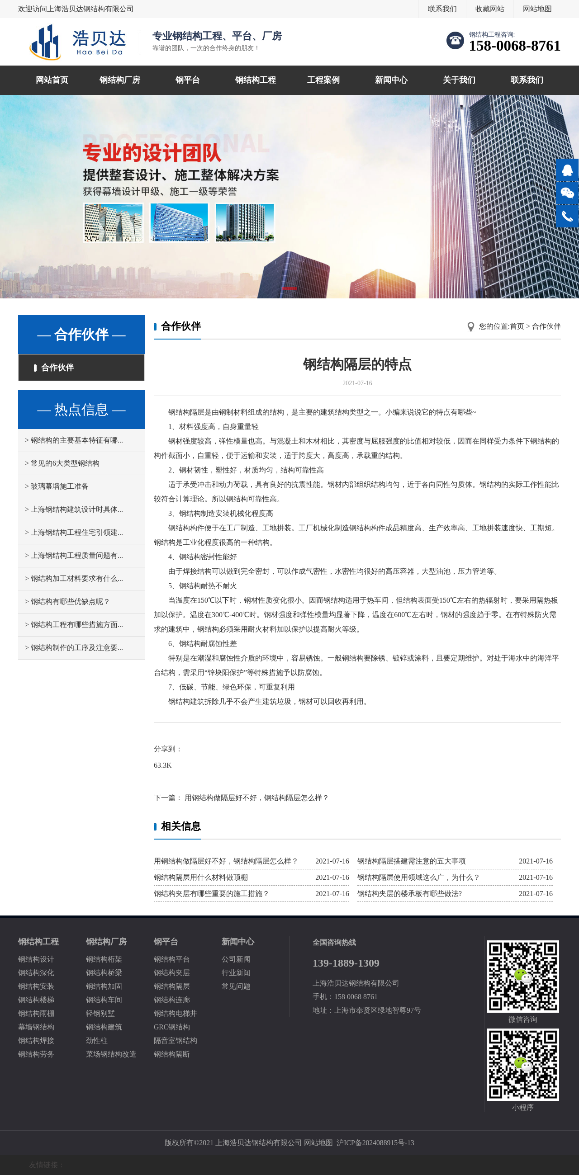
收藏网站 (489, 9)
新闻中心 (391, 80)
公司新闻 (236, 959)
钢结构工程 (255, 80)
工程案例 (323, 80)
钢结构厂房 (120, 80)
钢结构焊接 (36, 1040)
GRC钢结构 (172, 1027)
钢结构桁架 (104, 959)
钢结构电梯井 (175, 1013)
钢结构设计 (36, 959)
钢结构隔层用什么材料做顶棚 (201, 877)
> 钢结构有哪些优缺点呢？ (67, 602)
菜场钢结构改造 (111, 1054)
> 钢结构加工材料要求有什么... (74, 579)
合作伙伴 (54, 368)
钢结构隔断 (172, 1054)
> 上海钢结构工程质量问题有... (74, 556)
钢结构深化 (36, 973)
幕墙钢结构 (36, 1027)
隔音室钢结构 (175, 1040)
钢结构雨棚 (36, 1013)
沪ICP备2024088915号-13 (375, 1143)
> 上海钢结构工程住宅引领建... (74, 533)
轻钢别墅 (100, 1013)
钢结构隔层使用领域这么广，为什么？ (418, 877)
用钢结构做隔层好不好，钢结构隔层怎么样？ (256, 798)
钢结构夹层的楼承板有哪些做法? (409, 893)
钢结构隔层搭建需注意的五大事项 (411, 861)
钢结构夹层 (172, 973)
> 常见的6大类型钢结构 (62, 464)
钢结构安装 (36, 986)
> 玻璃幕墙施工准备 (57, 487)
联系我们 (442, 9)
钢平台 (188, 80)
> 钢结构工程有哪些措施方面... (74, 625)
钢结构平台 (172, 959)
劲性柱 (97, 1040)
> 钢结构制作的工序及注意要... (74, 648)
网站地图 (537, 9)
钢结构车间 (104, 1000)
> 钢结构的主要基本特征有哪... (74, 441)
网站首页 (52, 80)
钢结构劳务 (36, 1054)
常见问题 (236, 986)
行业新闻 (236, 973)
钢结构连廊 (172, 1000)
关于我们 (459, 80)
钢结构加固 (104, 986)
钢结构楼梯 (36, 1000)
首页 (517, 326)
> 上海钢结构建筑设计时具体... (74, 510)
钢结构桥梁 (104, 973)
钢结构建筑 (104, 1027)
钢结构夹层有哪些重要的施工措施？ (212, 893)
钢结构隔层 (172, 986)
